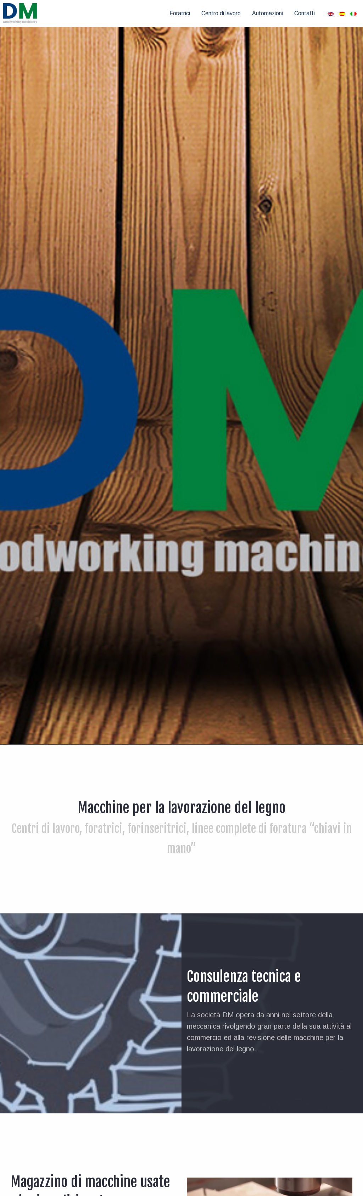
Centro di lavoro (221, 13)
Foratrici (179, 13)
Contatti (304, 13)
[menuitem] (180, 13)
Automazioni (267, 13)
